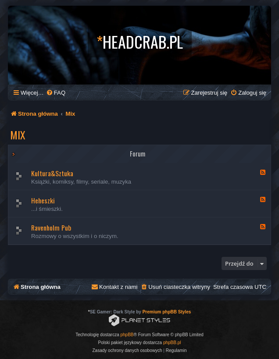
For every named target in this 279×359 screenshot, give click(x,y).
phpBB (127, 334)
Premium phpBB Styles (167, 311)
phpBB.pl (172, 342)
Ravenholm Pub (51, 227)
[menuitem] (55, 92)
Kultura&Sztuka (52, 173)
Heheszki (43, 200)
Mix (17, 134)
